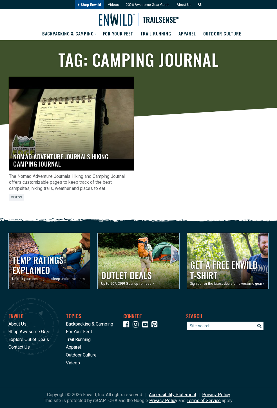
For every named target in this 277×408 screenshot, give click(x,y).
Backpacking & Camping (89, 324)
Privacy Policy (216, 394)
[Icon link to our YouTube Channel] (146, 325)
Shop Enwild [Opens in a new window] (88, 5)
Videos (113, 5)
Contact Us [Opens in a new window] (19, 347)
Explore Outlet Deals (28, 339)
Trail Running (155, 33)
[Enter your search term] (225, 326)
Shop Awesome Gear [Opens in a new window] (29, 331)
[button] (199, 4)
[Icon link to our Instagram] (137, 325)
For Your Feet (117, 33)
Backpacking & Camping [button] (67, 33)
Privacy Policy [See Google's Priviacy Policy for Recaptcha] (163, 400)
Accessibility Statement (172, 394)
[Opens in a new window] (49, 261)
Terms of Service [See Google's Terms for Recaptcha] (204, 400)
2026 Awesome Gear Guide (148, 5)
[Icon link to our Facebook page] (127, 325)
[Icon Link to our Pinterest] (155, 325)
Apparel (187, 33)
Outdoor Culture (223, 33)
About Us (184, 5)
